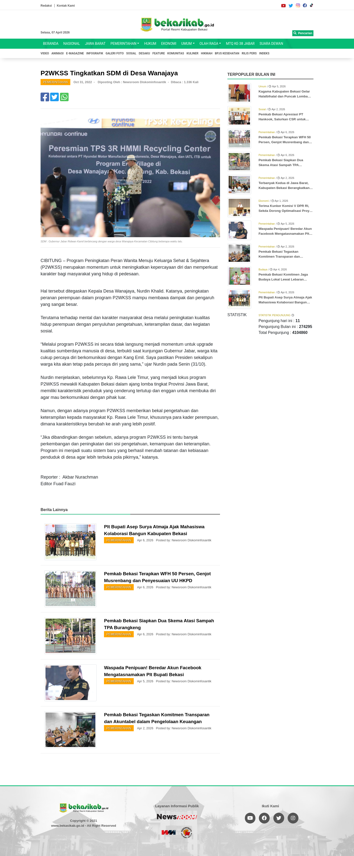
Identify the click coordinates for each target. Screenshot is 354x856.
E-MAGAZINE (75, 53)
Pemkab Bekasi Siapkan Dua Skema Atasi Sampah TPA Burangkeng (281, 163)
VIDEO (45, 53)
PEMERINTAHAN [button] (123, 44)
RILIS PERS (249, 53)
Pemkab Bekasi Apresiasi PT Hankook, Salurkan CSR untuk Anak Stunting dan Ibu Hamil (282, 117)
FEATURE (158, 53)
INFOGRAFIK (94, 53)
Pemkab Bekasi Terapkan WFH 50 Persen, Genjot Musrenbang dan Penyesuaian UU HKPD (285, 140)
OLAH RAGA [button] (209, 44)
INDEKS (264, 53)
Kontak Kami (66, 5)
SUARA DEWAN (271, 44)
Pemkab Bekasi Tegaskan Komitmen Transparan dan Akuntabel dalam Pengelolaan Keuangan (282, 254)
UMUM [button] (186, 44)
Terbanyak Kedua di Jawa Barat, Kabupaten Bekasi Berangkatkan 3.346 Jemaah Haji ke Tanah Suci (284, 185)
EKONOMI (169, 44)
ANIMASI (57, 53)
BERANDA (51, 44)
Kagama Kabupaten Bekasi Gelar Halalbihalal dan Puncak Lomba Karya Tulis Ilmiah (284, 94)
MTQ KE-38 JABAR (240, 44)
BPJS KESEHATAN (227, 53)
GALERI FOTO (115, 53)
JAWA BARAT (95, 44)
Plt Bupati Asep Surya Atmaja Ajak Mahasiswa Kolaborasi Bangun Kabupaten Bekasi (285, 300)
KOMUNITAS (175, 53)
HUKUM (150, 44)
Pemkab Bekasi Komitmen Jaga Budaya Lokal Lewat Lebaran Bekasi (283, 277)
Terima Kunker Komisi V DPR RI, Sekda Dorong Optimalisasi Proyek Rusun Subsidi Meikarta (286, 208)
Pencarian (303, 33)
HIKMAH (206, 53)
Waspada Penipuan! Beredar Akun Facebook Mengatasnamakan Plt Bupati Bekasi (285, 231)
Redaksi (46, 5)
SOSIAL (131, 53)
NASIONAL (71, 44)
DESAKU (144, 53)
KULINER (192, 53)
